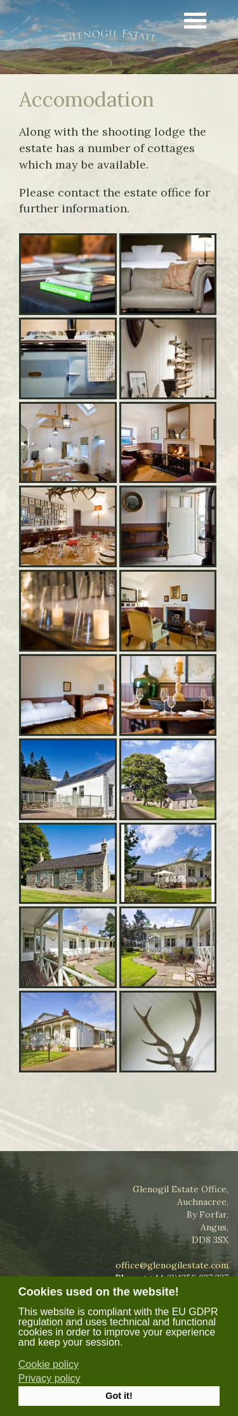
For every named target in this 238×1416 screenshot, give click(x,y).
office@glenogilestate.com (172, 1265)
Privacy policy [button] (49, 1378)
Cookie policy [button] (48, 1364)
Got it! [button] (118, 1396)
